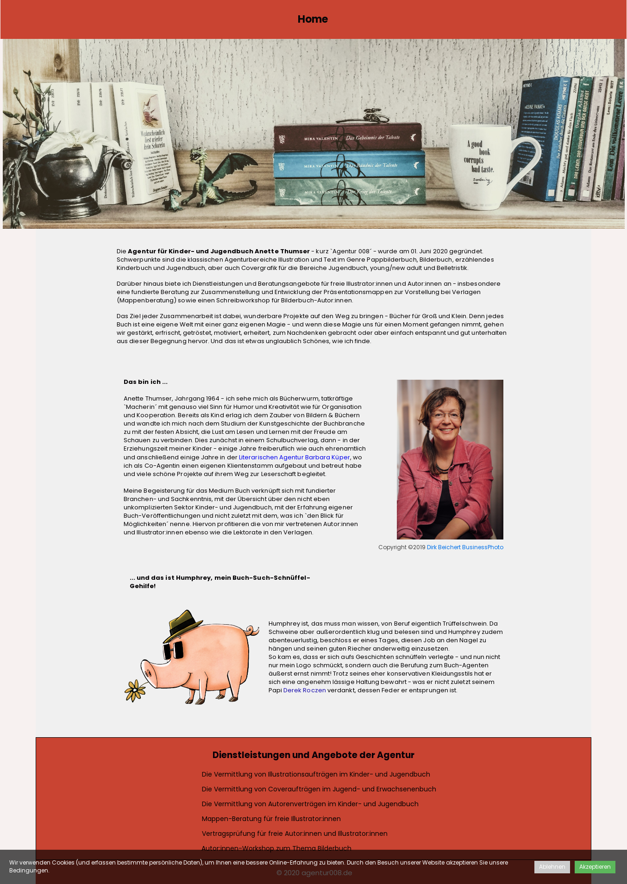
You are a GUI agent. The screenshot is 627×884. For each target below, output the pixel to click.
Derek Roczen (304, 690)
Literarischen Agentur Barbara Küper (294, 457)
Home (313, 19)
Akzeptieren (595, 867)
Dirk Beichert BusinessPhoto (465, 547)
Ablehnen (552, 867)
